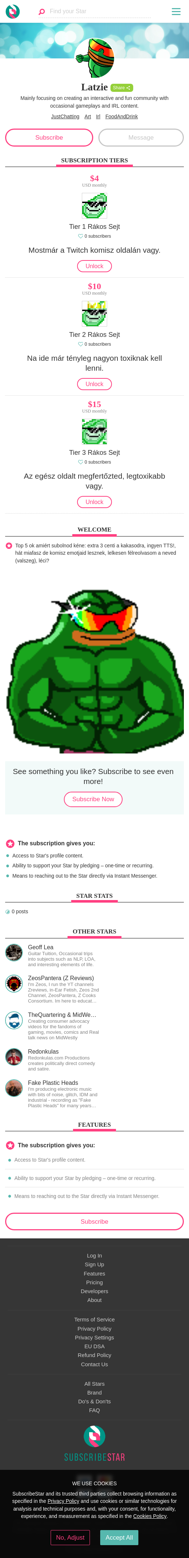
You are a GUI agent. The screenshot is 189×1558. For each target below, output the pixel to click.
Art (87, 116)
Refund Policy (95, 1355)
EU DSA (94, 1346)
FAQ (94, 1410)
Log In (94, 1256)
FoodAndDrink (121, 116)
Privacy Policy (94, 1329)
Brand (94, 1393)
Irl (98, 116)
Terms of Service (94, 1320)
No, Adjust (70, 1537)
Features (94, 1274)
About (94, 1300)
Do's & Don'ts (94, 1401)
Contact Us (94, 1364)
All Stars (94, 1384)
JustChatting (65, 116)
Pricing (94, 1282)
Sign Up (94, 1264)
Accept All (119, 1537)
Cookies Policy (150, 1516)
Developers (94, 1291)
